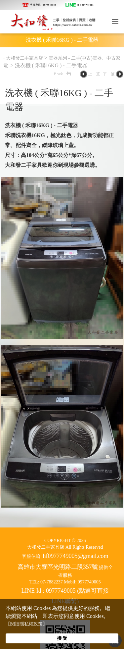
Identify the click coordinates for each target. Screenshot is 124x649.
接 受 (62, 638)
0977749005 (50, 5)
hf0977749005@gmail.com (75, 556)
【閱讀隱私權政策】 (26, 624)
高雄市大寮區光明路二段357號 (58, 567)
